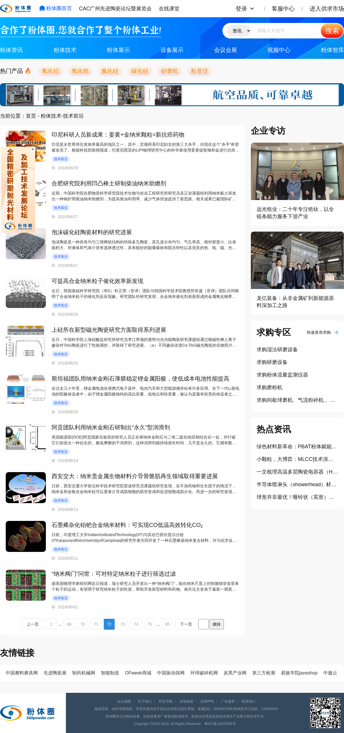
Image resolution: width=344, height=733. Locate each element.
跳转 (217, 624)
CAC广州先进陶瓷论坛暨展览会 (115, 8)
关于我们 (145, 701)
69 (69, 624)
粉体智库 (332, 50)
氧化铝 (50, 71)
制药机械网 (83, 672)
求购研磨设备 (272, 362)
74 (136, 624)
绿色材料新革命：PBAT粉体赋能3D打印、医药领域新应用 (297, 446)
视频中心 (278, 50)
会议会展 (225, 50)
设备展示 (172, 50)
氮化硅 (110, 71)
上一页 (33, 624)
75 (149, 624)
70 (82, 624)
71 (96, 624)
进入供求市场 (327, 8)
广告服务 (228, 701)
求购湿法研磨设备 (277, 349)
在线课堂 (169, 8)
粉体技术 (65, 50)
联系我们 (248, 701)
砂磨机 (169, 71)
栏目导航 (166, 701)
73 (122, 624)
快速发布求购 (322, 332)
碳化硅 (139, 71)
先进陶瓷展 (55, 672)
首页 (31, 116)
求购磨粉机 (269, 387)
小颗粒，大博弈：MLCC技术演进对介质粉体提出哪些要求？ (297, 459)
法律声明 (207, 701)
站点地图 (124, 701)
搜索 (332, 30)
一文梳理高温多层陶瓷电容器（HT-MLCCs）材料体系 (297, 471)
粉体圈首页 (55, 8)
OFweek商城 (138, 672)
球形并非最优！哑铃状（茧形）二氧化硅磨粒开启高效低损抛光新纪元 (297, 497)
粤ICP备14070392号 (220, 724)
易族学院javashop (299, 672)
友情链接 (186, 701)
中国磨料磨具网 (22, 672)
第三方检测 (263, 672)
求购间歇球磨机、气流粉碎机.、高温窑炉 (297, 400)
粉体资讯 (11, 50)
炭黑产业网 (235, 672)
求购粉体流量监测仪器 (282, 374)
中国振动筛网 (171, 672)
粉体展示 (118, 50)
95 (167, 624)
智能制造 (110, 672)
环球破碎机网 (204, 672)
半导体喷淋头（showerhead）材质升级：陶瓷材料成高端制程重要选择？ (297, 484)
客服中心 (283, 8)
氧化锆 (80, 71)
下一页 (186, 624)
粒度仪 (199, 71)
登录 (241, 8)
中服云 (330, 672)
